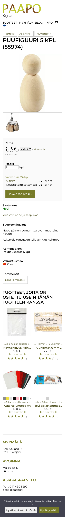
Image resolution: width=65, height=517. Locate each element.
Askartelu (25, 33)
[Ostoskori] (56, 22)
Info (49, 22)
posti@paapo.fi (13, 489)
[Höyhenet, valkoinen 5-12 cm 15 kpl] (17, 335)
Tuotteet (10, 22)
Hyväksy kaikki (48, 510)
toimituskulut (39, 149)
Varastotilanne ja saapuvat (20, 215)
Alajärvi (10, 180)
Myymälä (26, 22)
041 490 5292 (18, 486)
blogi (39, 22)
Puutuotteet (43, 33)
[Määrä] (12, 167)
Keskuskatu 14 (12, 448)
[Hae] (32, 16)
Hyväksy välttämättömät (21, 510)
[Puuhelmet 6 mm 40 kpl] (48, 335)
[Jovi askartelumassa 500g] (48, 393)
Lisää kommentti (15, 279)
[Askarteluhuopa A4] (17, 393)
